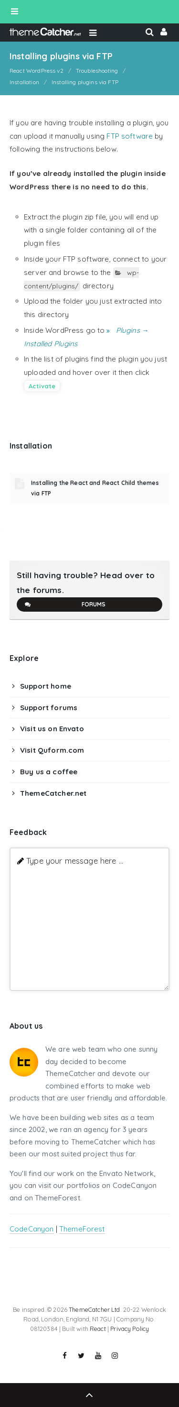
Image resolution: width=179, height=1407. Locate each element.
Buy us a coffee (48, 771)
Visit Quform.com (52, 750)
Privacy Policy (129, 1328)
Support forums (48, 707)
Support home (45, 686)
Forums (64, 604)
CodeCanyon (32, 1228)
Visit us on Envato (52, 728)
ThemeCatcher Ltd (94, 1309)
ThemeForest (82, 1228)
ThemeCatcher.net (53, 793)
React (98, 1328)
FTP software (129, 136)
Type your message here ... (74, 861)
